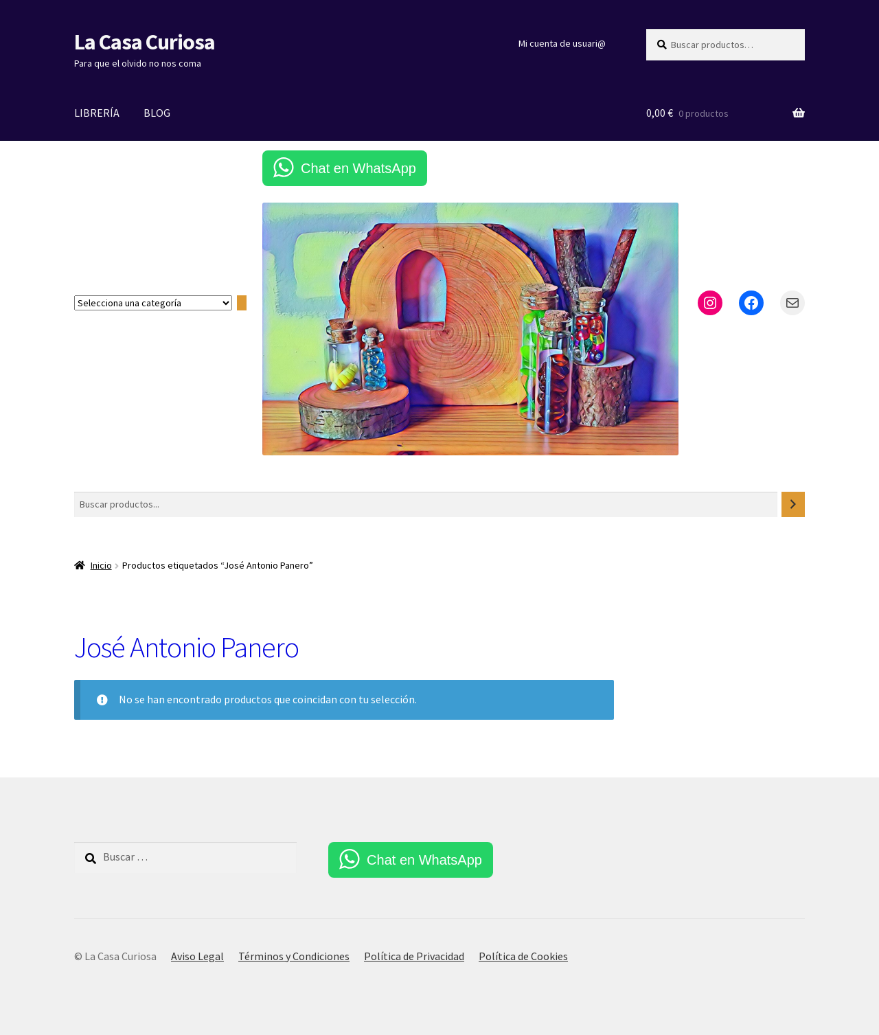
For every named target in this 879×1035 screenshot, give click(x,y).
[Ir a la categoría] (242, 303)
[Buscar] (793, 504)
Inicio (101, 565)
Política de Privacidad (414, 956)
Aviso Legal (197, 956)
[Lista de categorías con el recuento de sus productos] (153, 302)
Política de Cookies (523, 956)
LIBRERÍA (96, 113)
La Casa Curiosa (144, 42)
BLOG (157, 113)
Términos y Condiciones (294, 956)
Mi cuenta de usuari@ (562, 43)
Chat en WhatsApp (358, 168)
